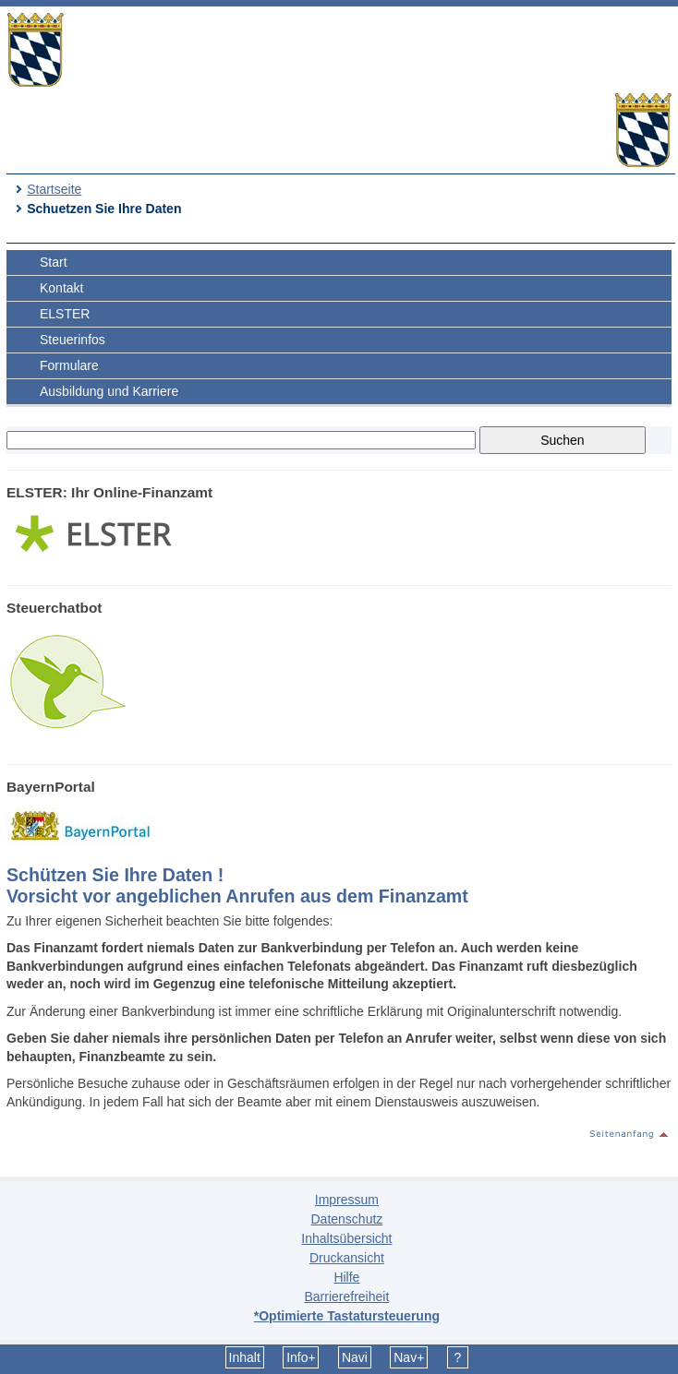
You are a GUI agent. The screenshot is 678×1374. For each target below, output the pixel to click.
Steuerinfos (72, 339)
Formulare (69, 365)
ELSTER (65, 313)
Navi (355, 1357)
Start (53, 262)
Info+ (301, 1357)
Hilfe (346, 1277)
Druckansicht (346, 1257)
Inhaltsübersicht (346, 1238)
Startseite (54, 189)
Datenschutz (346, 1219)
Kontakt (61, 288)
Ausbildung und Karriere (109, 391)
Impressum (347, 1199)
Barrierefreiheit (346, 1296)
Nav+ (408, 1357)
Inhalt (244, 1357)
